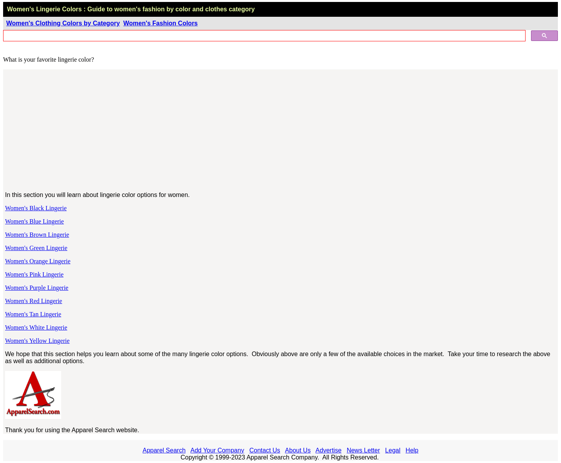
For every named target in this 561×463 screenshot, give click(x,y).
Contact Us (264, 450)
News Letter (363, 450)
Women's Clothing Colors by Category (63, 23)
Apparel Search (164, 450)
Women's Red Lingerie (33, 301)
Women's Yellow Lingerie (37, 340)
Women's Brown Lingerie (37, 234)
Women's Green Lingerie (36, 248)
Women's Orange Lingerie (38, 261)
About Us (298, 450)
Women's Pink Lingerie (34, 274)
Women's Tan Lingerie (33, 314)
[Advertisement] (281, 130)
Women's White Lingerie (36, 327)
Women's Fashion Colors (160, 23)
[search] (263, 35)
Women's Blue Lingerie (34, 221)
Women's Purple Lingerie (36, 287)
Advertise (329, 450)
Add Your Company (217, 450)
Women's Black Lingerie (36, 208)
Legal (392, 450)
